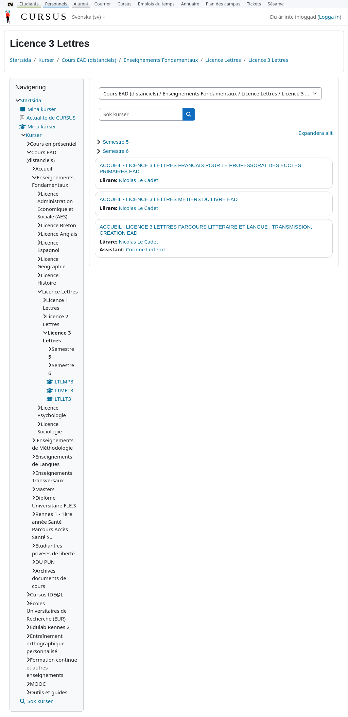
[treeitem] (46, 400)
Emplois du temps (156, 4)
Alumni (81, 4)
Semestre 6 (116, 151)
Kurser (46, 59)
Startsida (20, 59)
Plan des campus (223, 4)
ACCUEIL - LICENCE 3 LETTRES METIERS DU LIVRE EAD (169, 199)
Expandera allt (315, 132)
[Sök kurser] (141, 114)
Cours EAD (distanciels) (89, 59)
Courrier (102, 4)
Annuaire (190, 4)
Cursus (125, 4)
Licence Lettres (223, 59)
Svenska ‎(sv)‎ (86, 16)
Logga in (329, 16)
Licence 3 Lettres (268, 59)
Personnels (56, 4)
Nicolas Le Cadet (138, 180)
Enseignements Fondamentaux (161, 59)
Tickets (254, 4)
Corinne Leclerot (145, 249)
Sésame (275, 4)
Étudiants (29, 4)
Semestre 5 (116, 142)
